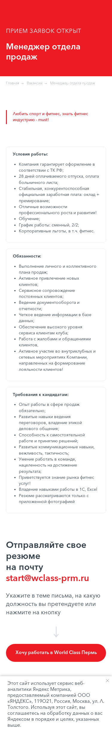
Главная (12, 83)
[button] (56, 653)
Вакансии (34, 83)
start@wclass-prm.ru (47, 578)
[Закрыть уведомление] (108, 681)
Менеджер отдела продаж (72, 83)
